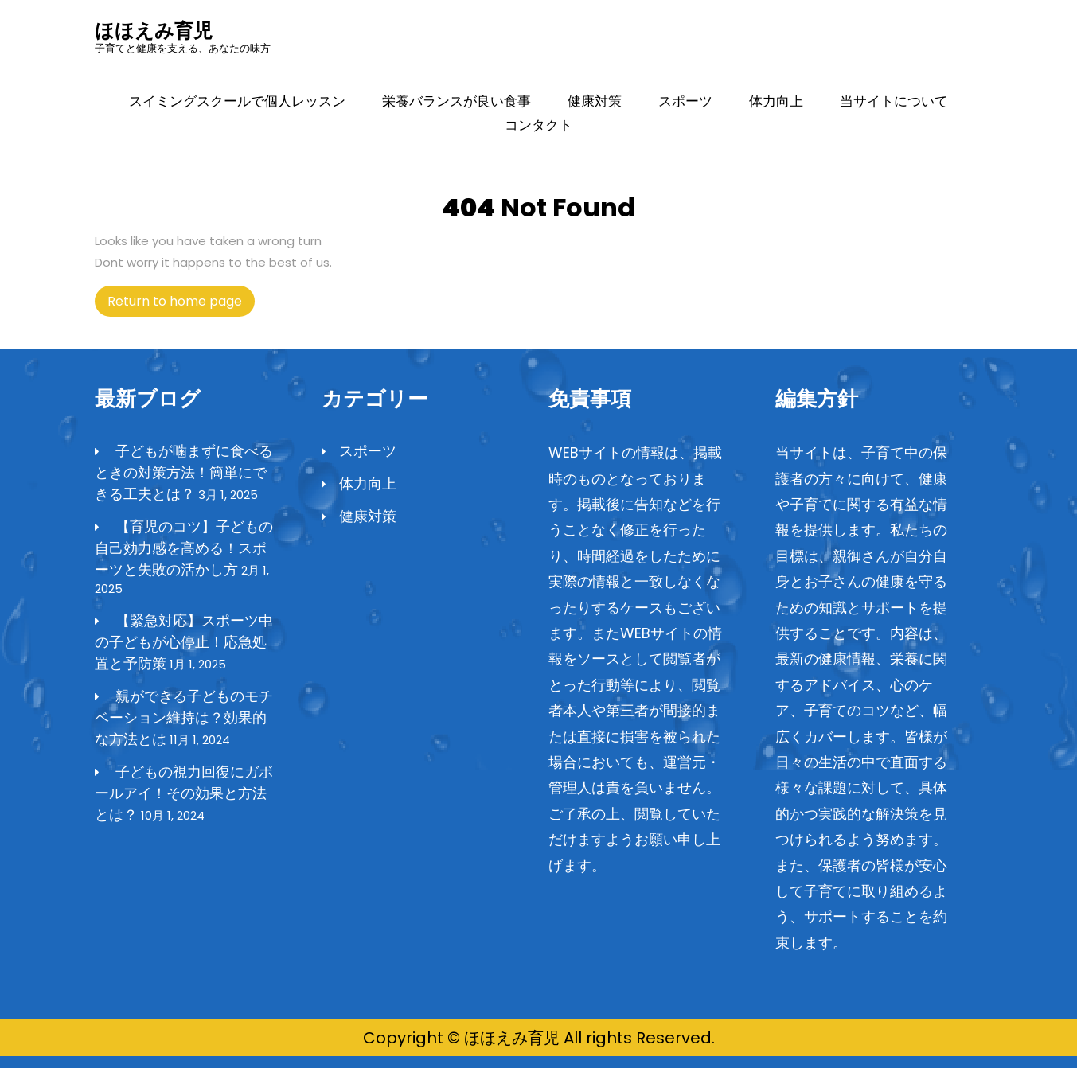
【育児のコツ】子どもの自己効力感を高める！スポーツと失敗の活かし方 (184, 547)
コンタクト (538, 124)
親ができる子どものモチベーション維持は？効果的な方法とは (184, 717)
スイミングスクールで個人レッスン (237, 101)
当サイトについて (894, 101)
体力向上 (776, 101)
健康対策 (595, 101)
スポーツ (685, 101)
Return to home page (181, 304)
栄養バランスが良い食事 (456, 101)
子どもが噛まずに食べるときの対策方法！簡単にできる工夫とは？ (184, 472)
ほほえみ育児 (154, 31)
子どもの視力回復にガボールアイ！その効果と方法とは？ (184, 793)
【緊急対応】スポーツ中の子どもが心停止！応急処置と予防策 (184, 641)
